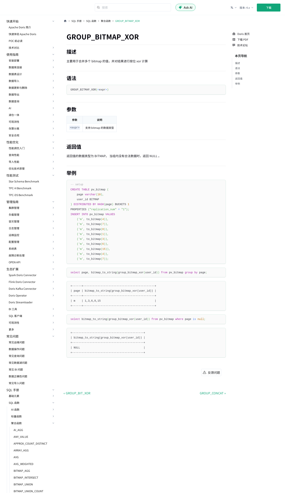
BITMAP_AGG (22, 471)
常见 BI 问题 (16, 369)
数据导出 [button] (14, 94)
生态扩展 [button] (12, 269)
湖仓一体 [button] (14, 115)
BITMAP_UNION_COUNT (28, 491)
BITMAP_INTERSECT (26, 477)
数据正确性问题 (18, 376)
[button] (233, 7)
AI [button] (10, 108)
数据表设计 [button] (15, 74)
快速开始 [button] (12, 21)
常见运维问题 (17, 342)
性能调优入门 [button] (17, 148)
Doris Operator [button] (18, 295)
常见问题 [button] (12, 336)
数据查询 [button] (14, 101)
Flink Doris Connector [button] (22, 282)
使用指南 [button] (12, 54)
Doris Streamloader (21, 302)
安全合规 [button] (14, 135)
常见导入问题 (17, 383)
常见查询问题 (17, 356)
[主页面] (65, 21)
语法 (237, 68)
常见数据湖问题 (18, 363)
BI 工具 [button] (13, 309)
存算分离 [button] (14, 128)
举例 (237, 83)
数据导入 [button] (14, 81)
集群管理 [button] (14, 208)
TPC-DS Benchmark (21, 195)
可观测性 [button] (14, 122)
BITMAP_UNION (23, 484)
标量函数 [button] (16, 416)
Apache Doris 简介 (20, 27)
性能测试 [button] (12, 175)
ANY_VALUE (21, 437)
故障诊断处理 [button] (17, 255)
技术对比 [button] (14, 47)
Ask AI (185, 7)
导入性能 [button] (14, 162)
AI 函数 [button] (15, 409)
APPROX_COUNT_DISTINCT (30, 443)
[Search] (133, 7)
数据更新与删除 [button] (18, 88)
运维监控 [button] (14, 235)
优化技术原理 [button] (17, 168)
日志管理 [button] (14, 228)
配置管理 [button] (14, 242)
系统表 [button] (13, 248)
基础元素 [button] (14, 396)
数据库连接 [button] (15, 67)
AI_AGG (18, 430)
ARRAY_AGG (21, 450)
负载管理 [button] (14, 214)
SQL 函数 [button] (14, 403)
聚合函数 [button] (16, 423)
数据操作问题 (17, 349)
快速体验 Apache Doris (22, 34)
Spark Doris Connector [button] (22, 275)
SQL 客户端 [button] (15, 316)
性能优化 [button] (12, 142)
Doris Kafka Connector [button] (22, 288)
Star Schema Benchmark (24, 181)
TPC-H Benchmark (20, 188)
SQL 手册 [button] (12, 390)
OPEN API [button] (14, 262)
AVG (16, 457)
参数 (237, 73)
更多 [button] (11, 329)
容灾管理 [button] (14, 221)
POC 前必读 (15, 41)
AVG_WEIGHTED (23, 464)
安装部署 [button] (14, 60)
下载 (268, 7)
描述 (237, 63)
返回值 (238, 78)
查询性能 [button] (14, 155)
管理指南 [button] (12, 201)
